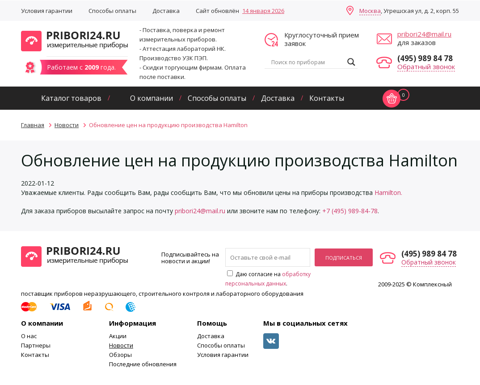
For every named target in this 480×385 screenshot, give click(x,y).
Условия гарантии (46, 11)
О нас (29, 336)
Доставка (166, 11)
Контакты (326, 98)
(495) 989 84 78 (425, 58)
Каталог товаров (71, 98)
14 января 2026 (263, 11)
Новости (121, 345)
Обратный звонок (426, 66)
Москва (370, 11)
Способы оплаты (112, 11)
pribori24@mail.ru (424, 33)
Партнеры (36, 345)
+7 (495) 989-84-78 (350, 211)
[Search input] (307, 62)
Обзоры (120, 355)
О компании (151, 98)
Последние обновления (143, 364)
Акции (117, 336)
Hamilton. (388, 192)
